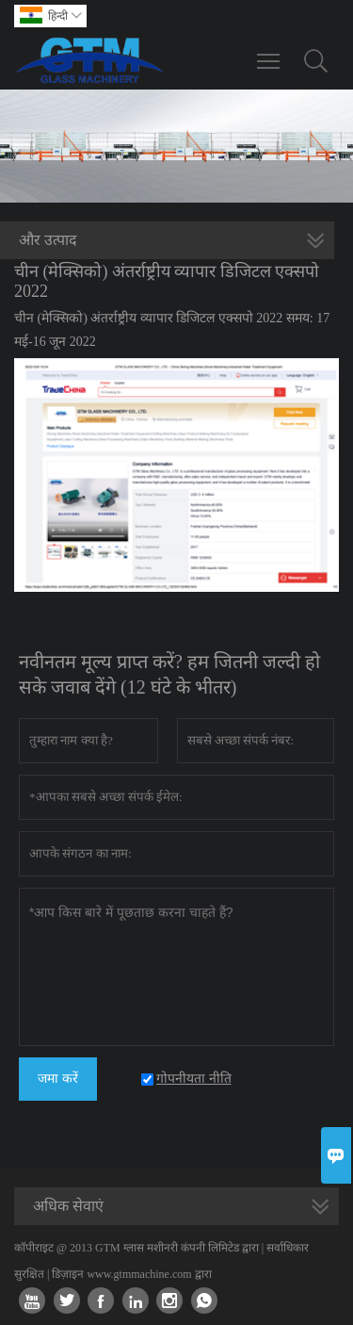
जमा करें (58, 1078)
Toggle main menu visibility (269, 51)
